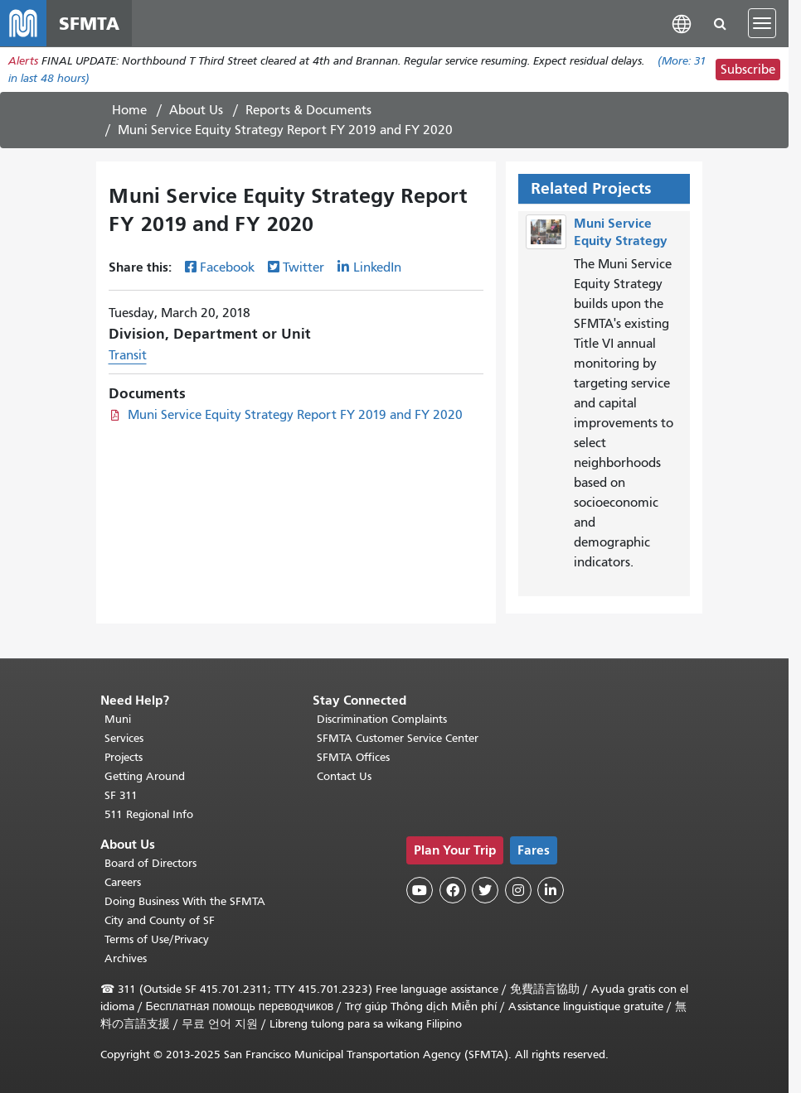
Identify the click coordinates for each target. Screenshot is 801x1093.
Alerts (23, 61)
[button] (681, 22)
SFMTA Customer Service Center (397, 738)
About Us (196, 110)
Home (129, 110)
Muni (117, 719)
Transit (128, 355)
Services (123, 738)
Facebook (227, 267)
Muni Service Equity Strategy (621, 231)
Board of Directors (150, 863)
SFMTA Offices (353, 757)
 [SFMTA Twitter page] (485, 890)
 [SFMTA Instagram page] (518, 890)
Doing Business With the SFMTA (184, 901)
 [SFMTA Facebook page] (452, 890)
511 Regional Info (148, 814)
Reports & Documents (308, 110)
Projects (123, 757)
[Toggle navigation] (762, 23)
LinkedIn (377, 267)
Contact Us (344, 776)
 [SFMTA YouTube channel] (419, 890)
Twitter (303, 267)
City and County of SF (159, 920)
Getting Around (144, 776)
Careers (122, 882)
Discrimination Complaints (382, 719)
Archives (125, 958)
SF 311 (121, 795)
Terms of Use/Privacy (156, 939)
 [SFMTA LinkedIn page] (550, 890)
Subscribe (748, 69)
